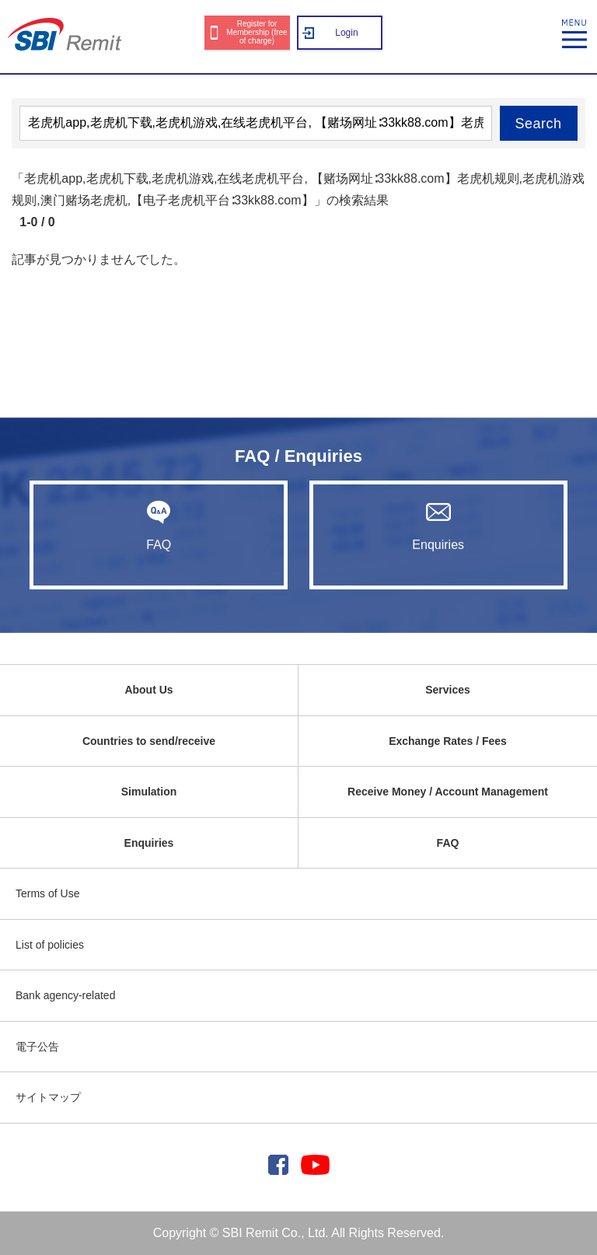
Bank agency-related (65, 995)
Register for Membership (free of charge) (256, 32)
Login (346, 32)
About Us (148, 689)
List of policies (50, 945)
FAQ (158, 525)
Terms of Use (47, 893)
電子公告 (37, 1046)
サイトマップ (48, 1097)
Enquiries (438, 525)
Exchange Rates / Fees (448, 741)
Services (447, 689)
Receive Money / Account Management (447, 791)
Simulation (149, 791)
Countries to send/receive (148, 741)
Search (538, 123)
